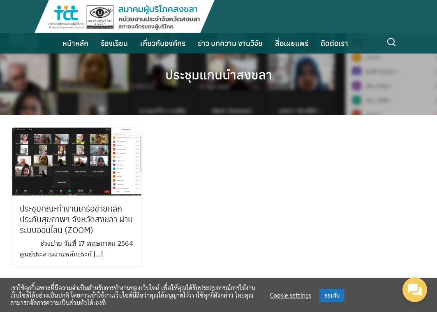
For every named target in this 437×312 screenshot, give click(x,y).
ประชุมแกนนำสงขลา (218, 74)
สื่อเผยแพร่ (291, 43)
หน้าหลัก (75, 43)
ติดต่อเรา (334, 43)
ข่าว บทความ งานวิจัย (230, 43)
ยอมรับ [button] (332, 295)
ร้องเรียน (114, 43)
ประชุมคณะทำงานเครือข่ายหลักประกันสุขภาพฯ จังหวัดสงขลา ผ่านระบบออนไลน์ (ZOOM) (76, 219)
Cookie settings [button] (290, 295)
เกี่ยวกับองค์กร (162, 43)
